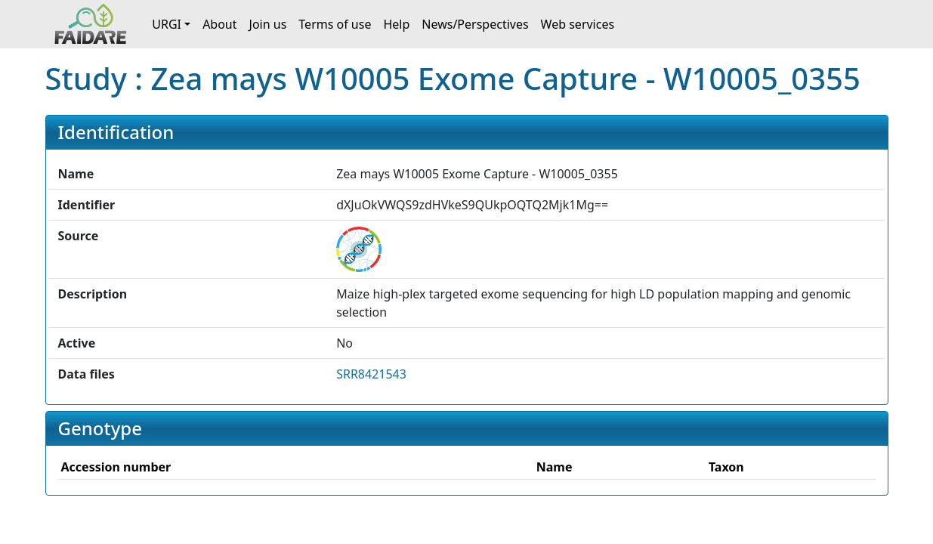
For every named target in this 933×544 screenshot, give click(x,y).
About (219, 24)
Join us (268, 24)
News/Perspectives (475, 24)
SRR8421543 (371, 374)
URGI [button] (166, 24)
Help (396, 24)
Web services (578, 24)
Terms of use (334, 24)
